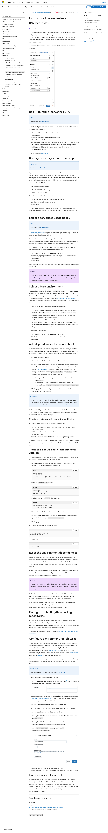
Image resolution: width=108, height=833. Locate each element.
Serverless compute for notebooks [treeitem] (15, 65)
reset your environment (59, 405)
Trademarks (70, 828)
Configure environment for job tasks (93, 33)
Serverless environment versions (66, 298)
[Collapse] (23, 12)
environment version (55, 650)
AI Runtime (44, 153)
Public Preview (44, 121)
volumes (39, 655)
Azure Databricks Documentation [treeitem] (12, 19)
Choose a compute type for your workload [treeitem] (13, 85)
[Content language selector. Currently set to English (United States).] (9, 824)
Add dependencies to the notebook (93, 24)
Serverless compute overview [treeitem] (13, 63)
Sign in (104, 2)
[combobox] (13, 16)
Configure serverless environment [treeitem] (15, 72)
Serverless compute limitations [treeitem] (14, 74)
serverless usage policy (37, 278)
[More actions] (77, 12)
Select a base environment (91, 22)
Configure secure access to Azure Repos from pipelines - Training (46, 807)
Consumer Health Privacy (48, 828)
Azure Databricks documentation (41, 12)
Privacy (37, 828)
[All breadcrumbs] (30, 12)
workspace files (73, 653)
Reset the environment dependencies (93, 27)
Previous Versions (15, 828)
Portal (89, 7)
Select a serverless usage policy (92, 20)
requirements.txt (42, 369)
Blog (23, 828)
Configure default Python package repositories (93, 29)
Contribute (30, 828)
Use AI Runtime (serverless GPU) (92, 16)
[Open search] (100, 2)
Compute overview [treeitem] (9, 58)
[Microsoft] (3, 2)
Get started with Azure (99, 7)
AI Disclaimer (5, 828)
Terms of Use (61, 828)
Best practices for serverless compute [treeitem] (13, 69)
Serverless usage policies (36, 232)
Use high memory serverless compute (93, 18)
